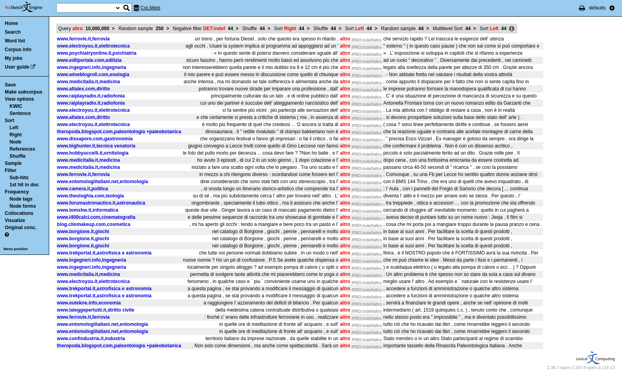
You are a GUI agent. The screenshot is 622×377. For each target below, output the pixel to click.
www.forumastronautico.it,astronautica (101, 203)
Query (83, 28)
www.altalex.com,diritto (83, 89)
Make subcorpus (23, 92)
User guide (17, 67)
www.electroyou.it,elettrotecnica (93, 46)
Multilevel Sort (451, 28)
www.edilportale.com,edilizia (89, 60)
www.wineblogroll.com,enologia (93, 74)
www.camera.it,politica (82, 188)
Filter (10, 170)
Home (11, 23)
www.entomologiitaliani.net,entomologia (102, 181)
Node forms (23, 206)
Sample (13, 163)
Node (15, 142)
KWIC (16, 106)
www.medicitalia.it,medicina (88, 81)
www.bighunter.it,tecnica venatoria (96, 146)
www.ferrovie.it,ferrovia (83, 39)
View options (19, 99)
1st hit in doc (24, 185)
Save (10, 85)
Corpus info (18, 49)
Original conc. (20, 227)
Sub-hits (19, 177)
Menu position (16, 249)
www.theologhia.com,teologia (90, 196)
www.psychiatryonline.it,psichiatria (96, 53)
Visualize (15, 220)
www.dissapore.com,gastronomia (95, 139)
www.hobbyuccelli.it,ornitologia (93, 153)
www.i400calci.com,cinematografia (96, 217)
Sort (9, 120)
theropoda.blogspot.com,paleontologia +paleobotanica (119, 131)
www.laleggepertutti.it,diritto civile (95, 310)
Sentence (20, 113)
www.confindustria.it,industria (91, 338)
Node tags (21, 199)
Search (13, 32)
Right (16, 135)
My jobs (14, 58)
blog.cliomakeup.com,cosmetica (94, 224)
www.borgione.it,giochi (83, 231)
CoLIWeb (150, 8)
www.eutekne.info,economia (89, 303)
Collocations (19, 213)
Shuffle (18, 156)
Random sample (140, 28)
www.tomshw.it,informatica (87, 210)
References (22, 149)
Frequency (17, 192)
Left (14, 127)
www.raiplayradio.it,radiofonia (91, 96)
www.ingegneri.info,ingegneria (91, 67)
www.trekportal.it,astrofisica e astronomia (104, 253)
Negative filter (203, 28)
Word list (15, 41)
